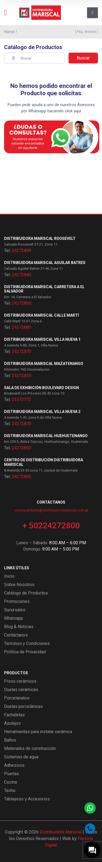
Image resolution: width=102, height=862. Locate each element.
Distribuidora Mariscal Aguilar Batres (44, 262)
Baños (10, 740)
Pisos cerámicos (20, 681)
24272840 (21, 274)
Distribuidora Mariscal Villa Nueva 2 (42, 411)
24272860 (21, 303)
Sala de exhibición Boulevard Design (41, 388)
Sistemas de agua (21, 756)
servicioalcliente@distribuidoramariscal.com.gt (51, 510)
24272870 (21, 351)
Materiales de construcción (30, 748)
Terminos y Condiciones (27, 643)
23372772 (21, 399)
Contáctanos (16, 635)
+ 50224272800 (51, 525)
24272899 (21, 250)
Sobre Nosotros (19, 584)
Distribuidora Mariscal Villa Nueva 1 (42, 339)
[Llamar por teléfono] (90, 828)
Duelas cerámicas (21, 689)
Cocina (10, 782)
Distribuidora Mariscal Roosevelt (40, 238)
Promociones (17, 601)
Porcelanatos (16, 698)
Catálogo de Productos (26, 593)
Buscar (83, 58)
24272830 (21, 375)
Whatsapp (13, 618)
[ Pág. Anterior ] (86, 32)
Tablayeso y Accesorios (27, 798)
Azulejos (12, 723)
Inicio (9, 576)
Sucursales (14, 609)
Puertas (11, 773)
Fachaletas (14, 714)
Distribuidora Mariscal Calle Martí (41, 315)
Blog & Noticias (18, 626)
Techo (10, 790)
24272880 (21, 327)
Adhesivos (14, 765)
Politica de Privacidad (25, 651)
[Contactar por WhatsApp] (90, 808)
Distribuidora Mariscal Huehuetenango (46, 436)
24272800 (21, 447)
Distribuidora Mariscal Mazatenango (43, 363)
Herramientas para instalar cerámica (38, 731)
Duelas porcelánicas (23, 706)
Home (9, 32)
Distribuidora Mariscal (61, 832)
